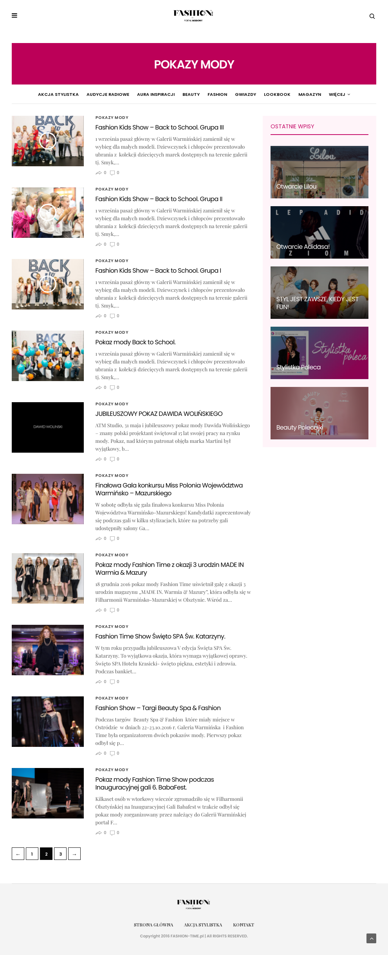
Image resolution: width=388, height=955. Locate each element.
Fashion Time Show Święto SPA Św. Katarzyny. (161, 636)
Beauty (170, 94)
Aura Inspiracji (135, 94)
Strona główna (153, 925)
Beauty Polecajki (299, 427)
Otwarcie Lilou (296, 186)
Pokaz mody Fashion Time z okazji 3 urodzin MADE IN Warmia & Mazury (170, 568)
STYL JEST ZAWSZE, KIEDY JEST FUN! (317, 303)
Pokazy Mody (325, 94)
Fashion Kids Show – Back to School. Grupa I (158, 270)
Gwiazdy (225, 94)
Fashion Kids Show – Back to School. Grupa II (159, 198)
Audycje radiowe (87, 94)
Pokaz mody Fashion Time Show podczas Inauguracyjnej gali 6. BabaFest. (155, 783)
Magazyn (289, 94)
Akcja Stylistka (38, 94)
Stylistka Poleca (298, 367)
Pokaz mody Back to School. (136, 342)
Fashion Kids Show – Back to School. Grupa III (160, 127)
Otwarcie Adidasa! (303, 246)
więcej (360, 94)
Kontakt (243, 925)
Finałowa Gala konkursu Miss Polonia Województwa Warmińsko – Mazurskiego (169, 489)
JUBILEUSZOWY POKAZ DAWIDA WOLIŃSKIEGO (159, 413)
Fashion (197, 94)
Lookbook (257, 94)
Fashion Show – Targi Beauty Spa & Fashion (158, 707)
